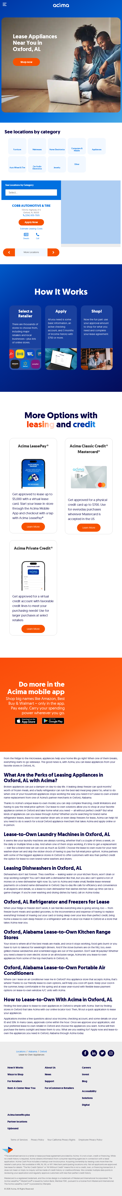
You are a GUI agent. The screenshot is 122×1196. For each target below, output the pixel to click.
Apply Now (31, 222)
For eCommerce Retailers (59, 1088)
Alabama (32, 1051)
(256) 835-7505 (32, 215)
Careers (86, 1067)
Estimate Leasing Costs (31, 228)
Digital (86, 1104)
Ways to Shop (15, 1074)
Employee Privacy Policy (90, 1139)
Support (49, 1081)
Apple (27, 722)
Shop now (26, 62)
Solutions (87, 1098)
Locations (21, 1051)
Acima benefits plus (18, 1114)
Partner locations (17, 1121)
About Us (50, 1067)
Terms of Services (19, 1139)
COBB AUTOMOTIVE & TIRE (31, 206)
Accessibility (89, 1091)
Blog (84, 1081)
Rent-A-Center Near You (21, 1088)
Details (26, 236)
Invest (85, 1074)
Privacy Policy (37, 1139)
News (48, 1074)
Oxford (43, 1051)
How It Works (15, 1067)
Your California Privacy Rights (61, 1139)
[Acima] (61, 7)
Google (54, 722)
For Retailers (14, 1081)
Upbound (12, 1128)
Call (37, 236)
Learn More (33, 526)
